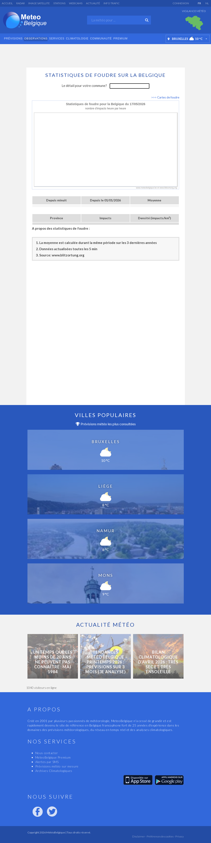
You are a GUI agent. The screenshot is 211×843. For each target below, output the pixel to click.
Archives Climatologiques (53, 771)
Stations (59, 3)
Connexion (181, 3)
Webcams (75, 3)
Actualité (93, 3)
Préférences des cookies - (160, 836)
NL (207, 3)
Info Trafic (111, 3)
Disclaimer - (139, 836)
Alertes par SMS (47, 762)
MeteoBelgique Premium (53, 757)
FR (199, 3)
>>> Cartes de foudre (165, 97)
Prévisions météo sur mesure (57, 766)
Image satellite (39, 3)
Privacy (179, 836)
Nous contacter (46, 753)
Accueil (7, 3)
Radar (20, 3)
